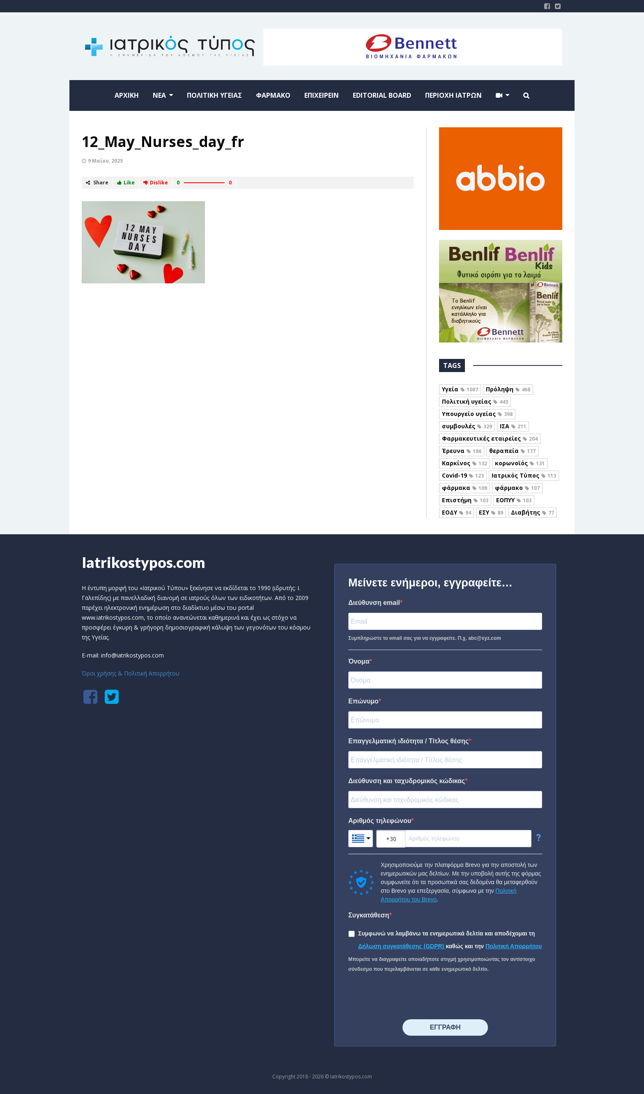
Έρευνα (461, 451)
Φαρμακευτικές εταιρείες (490, 438)
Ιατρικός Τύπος (524, 475)
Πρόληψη (508, 389)
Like (126, 182)
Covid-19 (463, 475)
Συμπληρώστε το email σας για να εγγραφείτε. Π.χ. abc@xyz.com (424, 638)
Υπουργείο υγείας (477, 414)
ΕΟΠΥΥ (513, 500)
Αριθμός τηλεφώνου (379, 820)
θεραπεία (512, 451)
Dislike (155, 182)
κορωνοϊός (520, 463)
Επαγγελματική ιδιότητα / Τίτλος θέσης (408, 741)
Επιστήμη (465, 500)
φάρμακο (517, 488)
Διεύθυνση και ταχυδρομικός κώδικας (406, 780)
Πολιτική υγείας (475, 401)
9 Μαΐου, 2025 (105, 160)
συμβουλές (467, 426)
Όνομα (359, 661)
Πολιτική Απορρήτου (513, 946)
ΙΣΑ (513, 426)
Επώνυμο (363, 701)
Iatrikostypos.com (143, 562)
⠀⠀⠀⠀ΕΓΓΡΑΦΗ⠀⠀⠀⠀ (445, 1027)
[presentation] (410, 997)
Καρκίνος (464, 463)
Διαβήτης (532, 512)
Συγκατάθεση (368, 915)
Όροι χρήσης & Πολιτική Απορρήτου (130, 673)
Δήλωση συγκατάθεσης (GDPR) (402, 946)
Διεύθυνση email (374, 602)
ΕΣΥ (491, 512)
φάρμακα (464, 488)
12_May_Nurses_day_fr (163, 141)
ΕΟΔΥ (456, 512)
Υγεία (460, 389)
